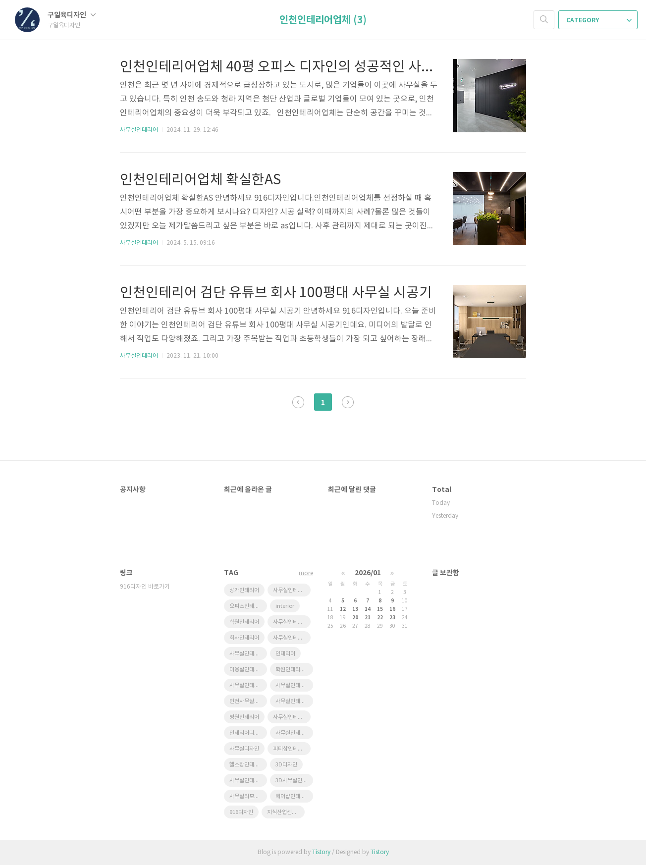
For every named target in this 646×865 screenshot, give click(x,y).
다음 (348, 402)
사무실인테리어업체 (292, 717)
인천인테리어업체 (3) (323, 20)
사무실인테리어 (139, 130)
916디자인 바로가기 (145, 587)
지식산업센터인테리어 (286, 812)
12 (343, 609)
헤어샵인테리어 (292, 796)
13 (355, 609)
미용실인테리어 (246, 669)
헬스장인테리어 (246, 764)
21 (368, 618)
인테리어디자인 (246, 733)
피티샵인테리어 (290, 749)
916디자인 (241, 812)
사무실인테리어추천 (292, 638)
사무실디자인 (244, 749)
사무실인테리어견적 (292, 622)
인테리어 (285, 653)
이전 (298, 402)
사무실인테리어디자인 (248, 685)
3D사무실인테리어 (294, 780)
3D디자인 (286, 764)
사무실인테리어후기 (248, 780)
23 (392, 618)
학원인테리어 (244, 622)
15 (380, 609)
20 (355, 618)
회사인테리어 (244, 638)
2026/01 (368, 573)
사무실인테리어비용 (294, 685)
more (306, 573)
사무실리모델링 (246, 796)
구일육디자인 (72, 15)
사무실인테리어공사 (294, 701)
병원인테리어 (244, 717)
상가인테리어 (244, 590)
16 (392, 609)
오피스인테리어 (246, 606)
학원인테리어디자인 (294, 669)
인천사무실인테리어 (248, 701)
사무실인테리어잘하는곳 (292, 590)
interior (284, 606)
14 (368, 609)
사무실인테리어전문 (294, 733)
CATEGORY (599, 20)
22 (380, 618)
